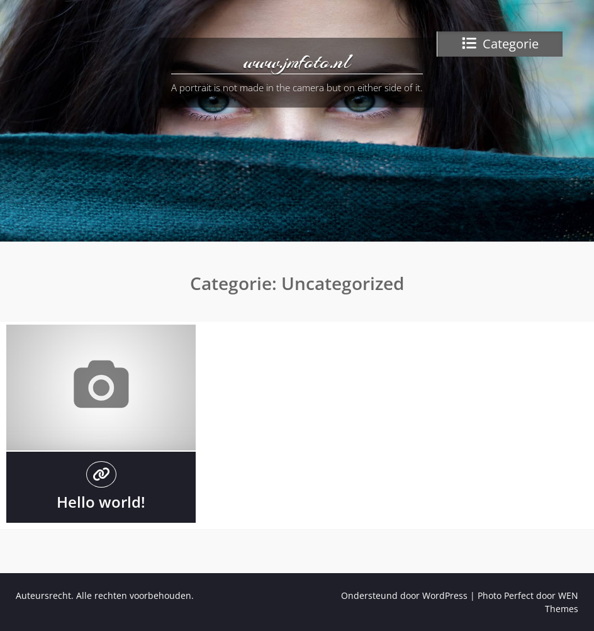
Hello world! (101, 501)
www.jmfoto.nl (297, 61)
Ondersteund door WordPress (404, 595)
